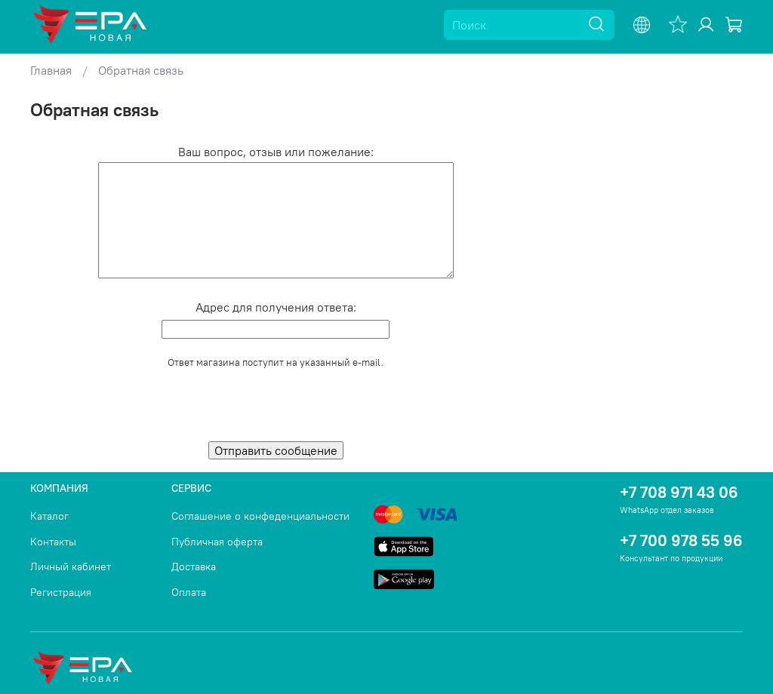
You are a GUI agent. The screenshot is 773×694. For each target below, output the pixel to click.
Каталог (49, 516)
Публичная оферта (217, 541)
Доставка (193, 566)
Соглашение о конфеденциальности (260, 516)
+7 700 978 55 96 (681, 540)
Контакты (53, 541)
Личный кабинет (70, 566)
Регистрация (60, 592)
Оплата (188, 592)
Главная (51, 70)
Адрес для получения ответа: (276, 307)
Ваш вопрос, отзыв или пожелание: (276, 151)
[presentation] (145, 411)
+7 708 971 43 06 (679, 492)
